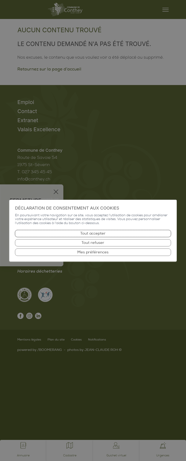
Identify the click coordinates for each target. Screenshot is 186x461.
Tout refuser (92, 242)
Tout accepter (93, 233)
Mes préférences (93, 252)
